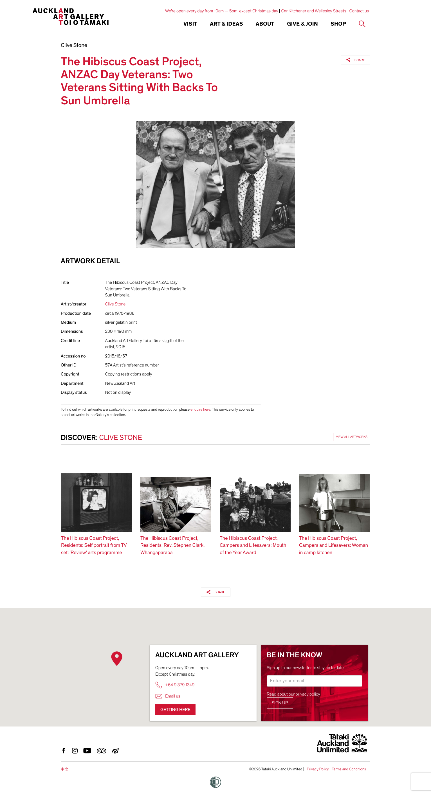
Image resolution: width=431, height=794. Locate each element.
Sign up (280, 703)
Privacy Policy (318, 769)
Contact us (359, 11)
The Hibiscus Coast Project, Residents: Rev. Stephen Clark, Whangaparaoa (172, 545)
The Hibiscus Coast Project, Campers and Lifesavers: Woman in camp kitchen (333, 545)
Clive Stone (74, 45)
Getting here (175, 710)
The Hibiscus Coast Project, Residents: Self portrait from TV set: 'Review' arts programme (94, 545)
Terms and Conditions (349, 769)
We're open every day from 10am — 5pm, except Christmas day (221, 11)
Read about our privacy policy (293, 694)
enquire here (200, 409)
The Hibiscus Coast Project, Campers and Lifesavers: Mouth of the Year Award (253, 545)
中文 (65, 769)
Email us (167, 696)
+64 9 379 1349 (174, 685)
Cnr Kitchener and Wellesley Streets (313, 11)
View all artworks (351, 437)
